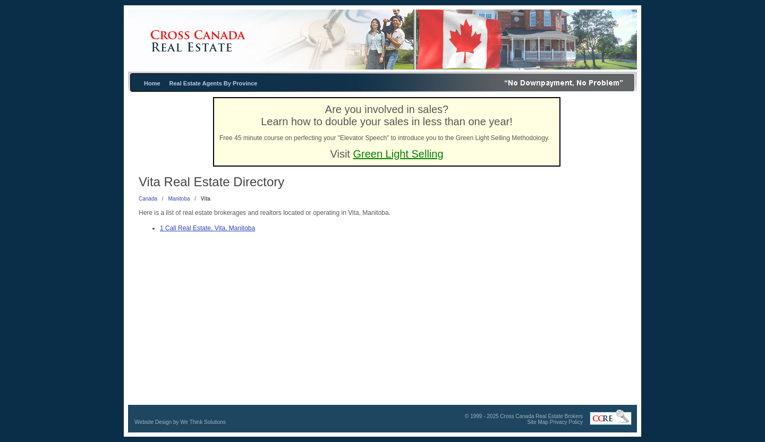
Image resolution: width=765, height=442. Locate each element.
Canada (148, 199)
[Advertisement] (560, 275)
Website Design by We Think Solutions (180, 422)
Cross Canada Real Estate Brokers (541, 416)
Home (152, 83)
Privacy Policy (566, 422)
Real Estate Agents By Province (213, 83)
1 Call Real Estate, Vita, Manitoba (207, 228)
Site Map (537, 422)
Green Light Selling (398, 154)
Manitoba (179, 199)
